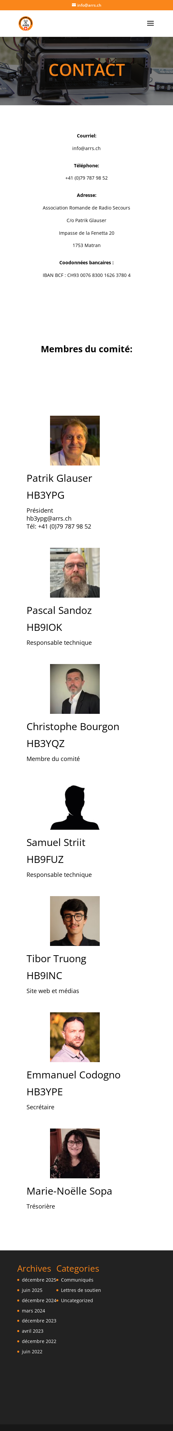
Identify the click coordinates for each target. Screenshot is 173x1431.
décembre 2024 (39, 1300)
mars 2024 (33, 1310)
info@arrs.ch (86, 148)
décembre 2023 (39, 1320)
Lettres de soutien (81, 1290)
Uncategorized (77, 1300)
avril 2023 (32, 1331)
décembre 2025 (39, 1280)
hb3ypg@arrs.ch (49, 518)
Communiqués (77, 1280)
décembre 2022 (39, 1341)
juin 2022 (32, 1351)
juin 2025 (32, 1290)
